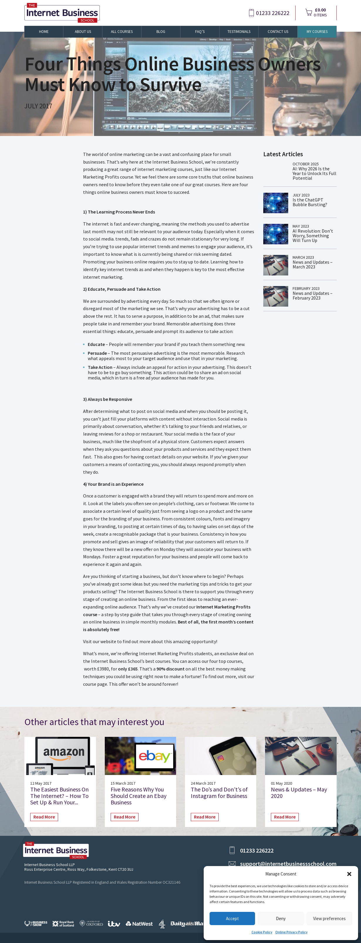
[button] (349, 874)
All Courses (122, 31)
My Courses (317, 31)
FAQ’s (200, 31)
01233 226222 (272, 13)
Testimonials (238, 31)
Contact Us (278, 31)
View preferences (329, 918)
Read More (44, 817)
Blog (160, 31)
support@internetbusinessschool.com (288, 863)
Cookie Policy (262, 932)
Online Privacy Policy (291, 932)
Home (44, 31)
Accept (232, 918)
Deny (281, 918)
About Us (83, 31)
